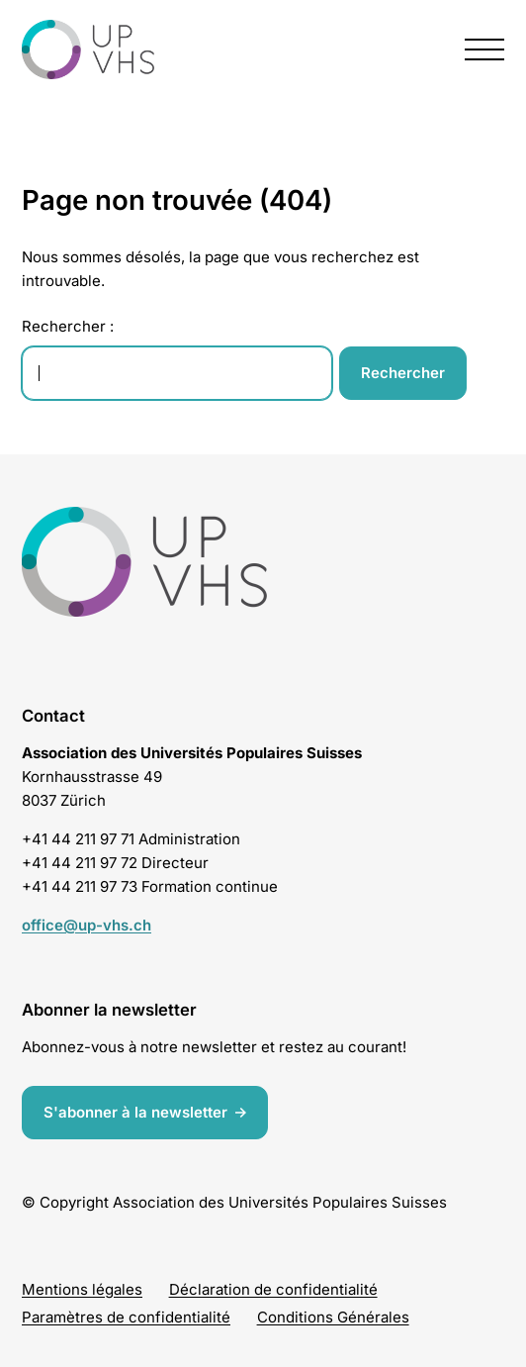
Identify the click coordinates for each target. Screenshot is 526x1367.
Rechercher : (68, 326)
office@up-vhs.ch (86, 925)
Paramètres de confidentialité (126, 1317)
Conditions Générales (333, 1317)
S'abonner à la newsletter (135, 1111)
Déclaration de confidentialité (273, 1289)
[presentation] (484, 49)
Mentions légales (82, 1289)
